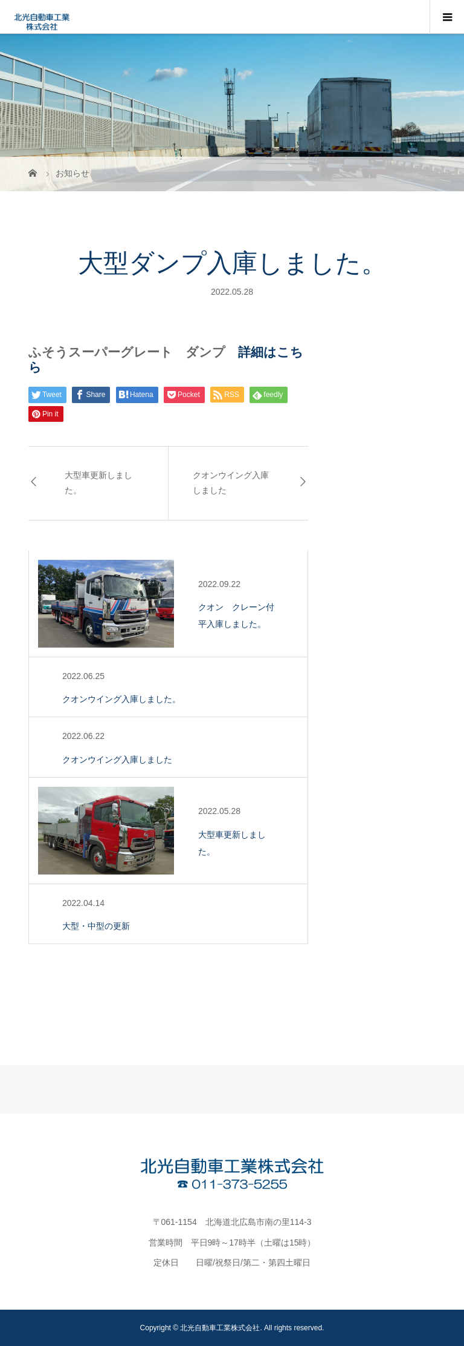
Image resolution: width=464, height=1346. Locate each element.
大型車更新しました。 (98, 483)
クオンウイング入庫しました (231, 483)
